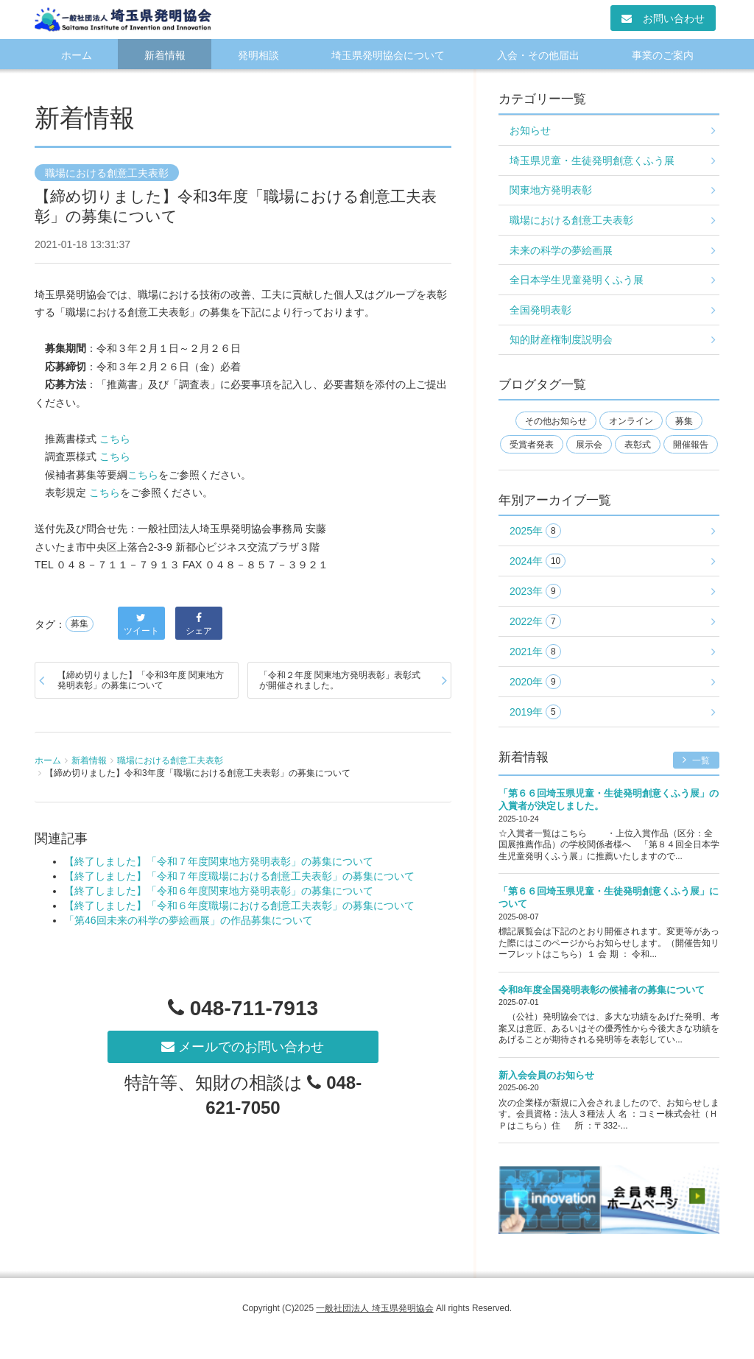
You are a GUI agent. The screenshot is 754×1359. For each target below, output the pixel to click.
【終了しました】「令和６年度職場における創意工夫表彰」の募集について (239, 905)
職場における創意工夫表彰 (107, 173)
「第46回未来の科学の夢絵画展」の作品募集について (188, 920)
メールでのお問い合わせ (242, 1046)
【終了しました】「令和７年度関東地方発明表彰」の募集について (218, 861)
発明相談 (258, 55)
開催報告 (690, 445)
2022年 (535, 621)
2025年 (535, 531)
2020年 (535, 682)
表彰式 (637, 445)
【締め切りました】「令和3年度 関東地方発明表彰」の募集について (140, 680)
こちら (114, 439)
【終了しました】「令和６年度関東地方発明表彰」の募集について (218, 891)
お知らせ (530, 130)
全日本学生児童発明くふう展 (577, 280)
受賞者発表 (532, 445)
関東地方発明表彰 (551, 190)
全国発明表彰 (540, 310)
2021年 (535, 652)
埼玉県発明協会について (388, 55)
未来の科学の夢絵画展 (561, 250)
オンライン (631, 421)
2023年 (535, 591)
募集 (79, 624)
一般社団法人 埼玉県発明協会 (374, 1308)
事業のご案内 (663, 55)
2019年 (535, 712)
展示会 (589, 445)
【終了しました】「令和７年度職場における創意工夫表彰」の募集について (239, 876)
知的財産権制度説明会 (561, 339)
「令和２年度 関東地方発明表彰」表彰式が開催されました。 (339, 680)
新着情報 (165, 55)
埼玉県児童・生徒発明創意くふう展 (592, 160)
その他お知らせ (556, 421)
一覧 (696, 760)
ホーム (76, 55)
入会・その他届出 (538, 55)
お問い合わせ (663, 18)
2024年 (538, 561)
